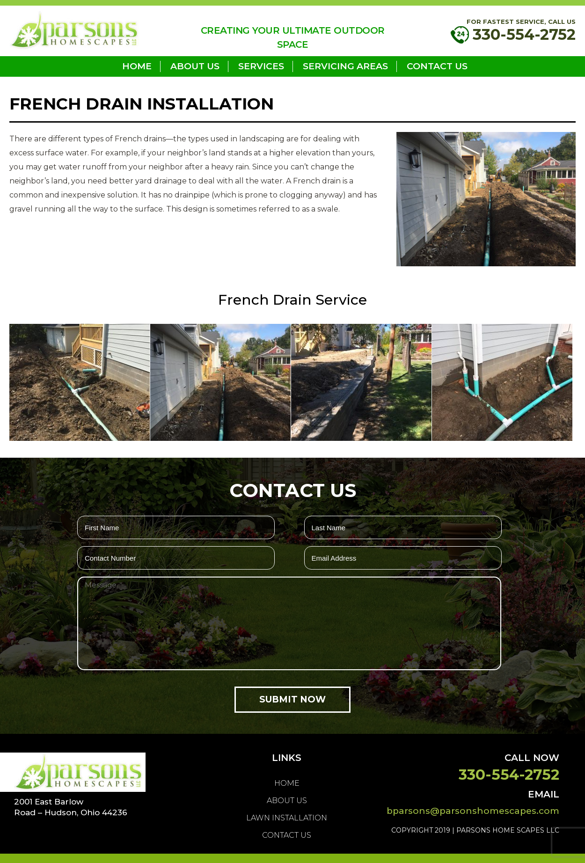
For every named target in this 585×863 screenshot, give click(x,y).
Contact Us (437, 66)
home (137, 66)
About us (194, 66)
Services (261, 66)
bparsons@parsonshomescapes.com (473, 810)
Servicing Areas (345, 66)
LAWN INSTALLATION (286, 817)
